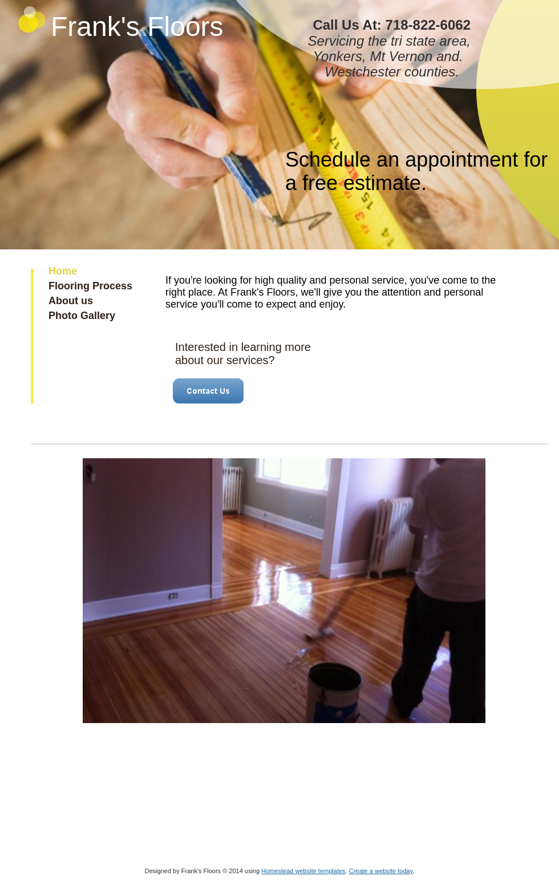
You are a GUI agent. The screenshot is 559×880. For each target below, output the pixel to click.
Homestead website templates (303, 870)
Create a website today (381, 870)
